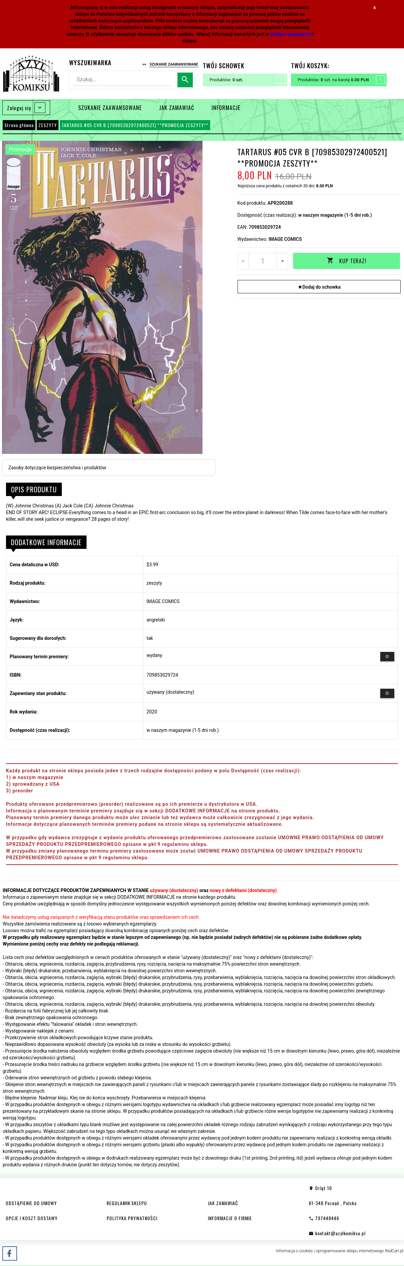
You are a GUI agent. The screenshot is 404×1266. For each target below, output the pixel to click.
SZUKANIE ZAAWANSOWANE (110, 108)
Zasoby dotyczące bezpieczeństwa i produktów (57, 467)
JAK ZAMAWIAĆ (176, 108)
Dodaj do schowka (319, 287)
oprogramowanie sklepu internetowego (349, 1251)
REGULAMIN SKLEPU (127, 1202)
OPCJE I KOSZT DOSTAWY (31, 1218)
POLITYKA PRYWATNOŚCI (132, 1218)
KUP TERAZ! (347, 261)
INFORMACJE (226, 108)
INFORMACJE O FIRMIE (230, 1218)
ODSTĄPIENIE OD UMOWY (31, 1202)
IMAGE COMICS (285, 239)
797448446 (324, 1218)
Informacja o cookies (294, 1251)
